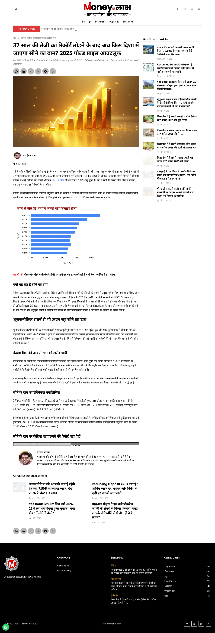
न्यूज (14, 38)
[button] (16, 9)
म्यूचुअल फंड (116, 579)
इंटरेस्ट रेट (114, 595)
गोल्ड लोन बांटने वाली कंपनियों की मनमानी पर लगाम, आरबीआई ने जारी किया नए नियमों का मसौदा (175, 192)
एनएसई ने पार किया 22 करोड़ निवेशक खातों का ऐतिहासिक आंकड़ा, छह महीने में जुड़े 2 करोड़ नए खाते (176, 175)
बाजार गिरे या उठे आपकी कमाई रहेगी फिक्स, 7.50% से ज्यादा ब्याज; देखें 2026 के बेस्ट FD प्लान (52, 488)
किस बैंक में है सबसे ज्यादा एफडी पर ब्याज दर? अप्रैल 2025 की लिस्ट (175, 159)
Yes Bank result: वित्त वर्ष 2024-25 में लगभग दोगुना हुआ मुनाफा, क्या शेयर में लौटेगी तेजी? (52, 508)
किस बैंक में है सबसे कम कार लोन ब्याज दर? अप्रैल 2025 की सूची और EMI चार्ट (177, 145)
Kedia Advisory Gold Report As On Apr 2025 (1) (42, 444)
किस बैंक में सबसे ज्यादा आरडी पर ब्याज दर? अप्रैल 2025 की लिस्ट (177, 132)
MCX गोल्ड (58, 180)
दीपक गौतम (31, 155)
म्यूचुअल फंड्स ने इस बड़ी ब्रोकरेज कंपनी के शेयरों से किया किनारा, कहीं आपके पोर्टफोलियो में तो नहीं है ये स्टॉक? (115, 510)
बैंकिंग (113, 565)
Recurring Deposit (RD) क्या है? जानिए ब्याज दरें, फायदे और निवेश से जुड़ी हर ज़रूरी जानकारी (115, 488)
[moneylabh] (107, 9)
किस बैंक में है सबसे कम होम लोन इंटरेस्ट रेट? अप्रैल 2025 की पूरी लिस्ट (177, 118)
